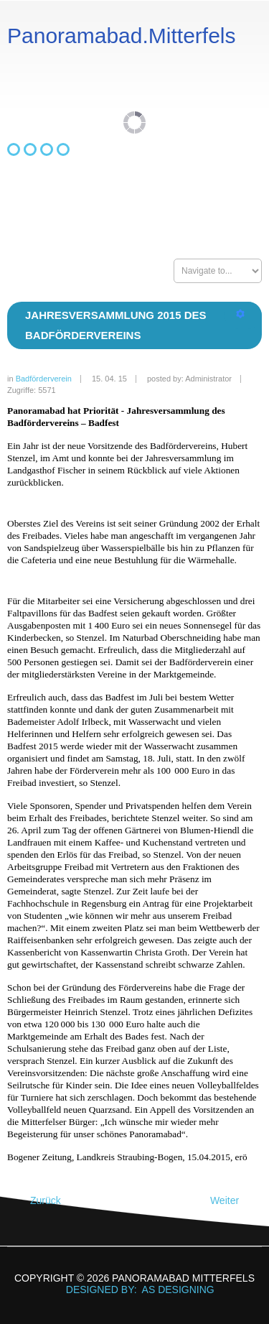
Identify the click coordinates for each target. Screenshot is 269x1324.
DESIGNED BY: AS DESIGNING (134, 1289)
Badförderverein (44, 378)
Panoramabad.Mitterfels (121, 36)
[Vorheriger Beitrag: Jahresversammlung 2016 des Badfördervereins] (39, 1200)
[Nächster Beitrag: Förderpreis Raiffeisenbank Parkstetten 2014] (231, 1200)
